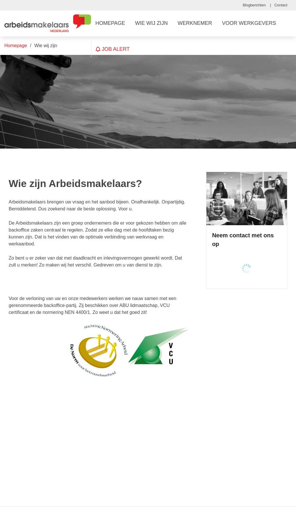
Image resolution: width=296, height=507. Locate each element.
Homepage (15, 45)
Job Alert (113, 49)
